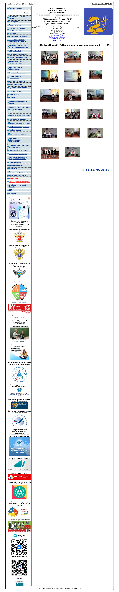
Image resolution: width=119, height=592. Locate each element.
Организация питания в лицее (18, 102)
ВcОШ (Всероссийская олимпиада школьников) (18, 46)
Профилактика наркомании (19, 127)
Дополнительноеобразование (15, 68)
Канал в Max (57, 40)
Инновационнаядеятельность (15, 77)
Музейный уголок (15, 84)
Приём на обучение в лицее (19, 115)
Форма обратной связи (17, 175)
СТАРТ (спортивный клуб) (18, 150)
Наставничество (15, 91)
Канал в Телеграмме (57, 38)
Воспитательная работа (18, 36)
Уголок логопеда (15, 162)
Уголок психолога (15, 165)
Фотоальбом (13, 178)
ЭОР (10, 190)
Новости (12, 97)
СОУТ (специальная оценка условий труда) (19, 146)
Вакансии (12, 33)
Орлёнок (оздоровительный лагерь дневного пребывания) (19, 109)
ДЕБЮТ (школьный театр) (18, 57)
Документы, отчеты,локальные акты (16, 62)
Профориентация (15, 130)
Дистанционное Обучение (18, 54)
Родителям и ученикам (17, 134)
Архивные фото (15, 25)
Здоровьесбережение (17, 73)
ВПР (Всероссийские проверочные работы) (17, 40)
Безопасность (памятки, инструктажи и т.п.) (18, 29)
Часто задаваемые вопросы (19, 182)
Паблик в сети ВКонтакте (57, 37)
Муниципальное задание (18, 88)
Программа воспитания (17, 119)
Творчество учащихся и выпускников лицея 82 (18, 158)
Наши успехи (14, 94)
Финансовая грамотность (18, 172)
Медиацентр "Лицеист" (17, 81)
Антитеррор (13, 22)
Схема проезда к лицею (18, 154)
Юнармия (12, 193)
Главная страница (15, 8)
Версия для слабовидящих (102, 4)
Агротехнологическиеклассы (17, 17)
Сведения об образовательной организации (15, 140)
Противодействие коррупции (20, 123)
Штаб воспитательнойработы (17, 186)
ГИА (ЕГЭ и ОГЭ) (15, 51)
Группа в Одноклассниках (57, 35)
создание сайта (50, 588)
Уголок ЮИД (13, 168)
